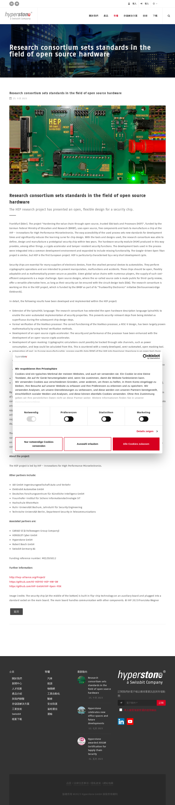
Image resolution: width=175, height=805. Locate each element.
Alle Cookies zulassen (136, 443)
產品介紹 (17, 693)
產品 (106, 16)
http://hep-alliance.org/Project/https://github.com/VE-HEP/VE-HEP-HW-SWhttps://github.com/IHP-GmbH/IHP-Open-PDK (35, 582)
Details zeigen (145, 431)
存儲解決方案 (131, 16)
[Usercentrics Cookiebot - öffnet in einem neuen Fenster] (145, 356)
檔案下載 (17, 719)
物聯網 (51, 688)
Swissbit (16, 713)
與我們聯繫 (18, 698)
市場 (116, 16)
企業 (11, 671)
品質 (68, 783)
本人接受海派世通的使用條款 (140, 710)
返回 (16, 611)
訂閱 (161, 702)
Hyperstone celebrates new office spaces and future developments (98, 716)
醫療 (49, 698)
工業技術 (17, 708)
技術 (145, 16)
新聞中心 (17, 683)
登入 (134, 4)
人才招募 (17, 688)
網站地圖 (108, 783)
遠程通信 (52, 708)
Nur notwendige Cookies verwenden (39, 443)
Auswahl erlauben (87, 443)
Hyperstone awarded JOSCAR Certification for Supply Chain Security (97, 746)
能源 (49, 683)
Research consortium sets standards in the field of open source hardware (99, 685)
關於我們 (93, 16)
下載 (155, 16)
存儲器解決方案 (20, 703)
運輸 (49, 713)
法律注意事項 (81, 783)
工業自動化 (53, 693)
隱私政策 (96, 783)
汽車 (49, 678)
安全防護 (52, 703)
